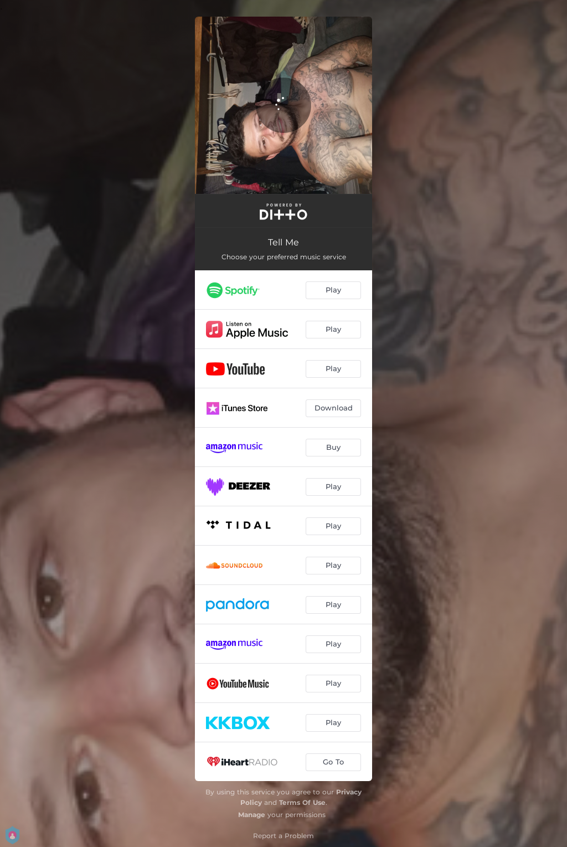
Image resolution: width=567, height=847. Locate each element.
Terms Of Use (302, 802)
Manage (251, 814)
